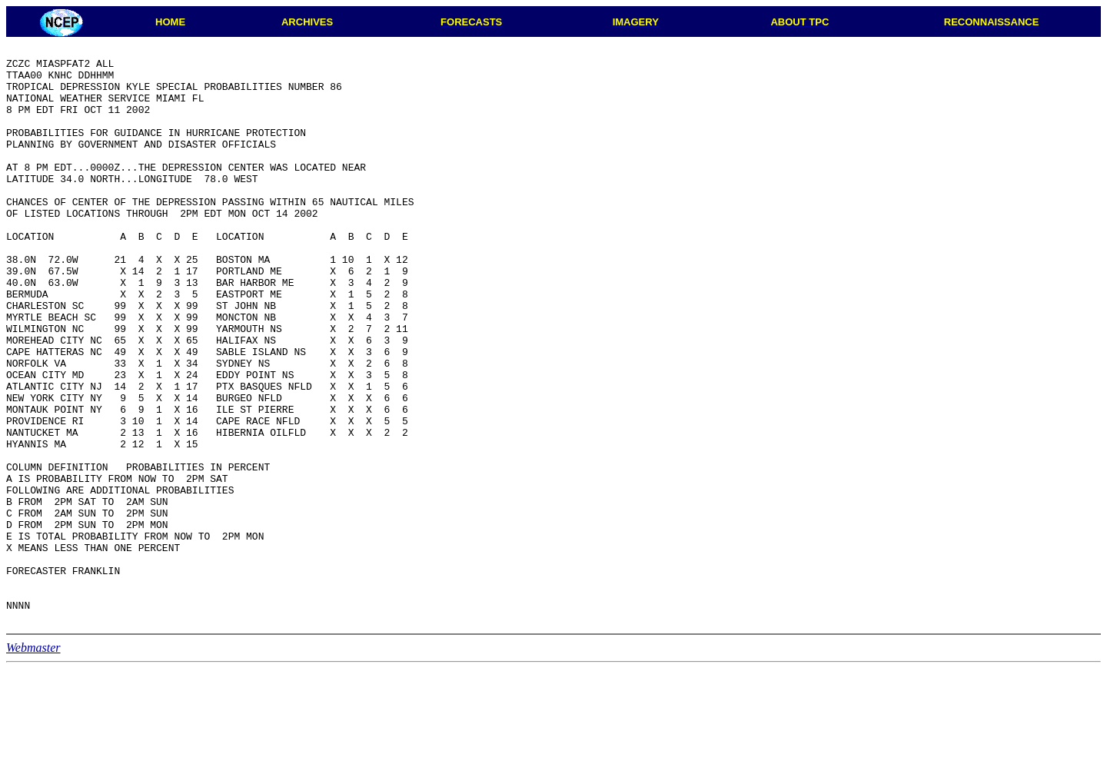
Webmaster (33, 762)
